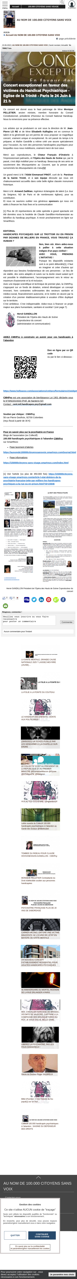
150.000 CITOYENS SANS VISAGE (43, 7)
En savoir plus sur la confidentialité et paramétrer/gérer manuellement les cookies (30, 1247)
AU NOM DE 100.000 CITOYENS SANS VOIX (30, 45)
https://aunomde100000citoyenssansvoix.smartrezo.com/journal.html (39, 452)
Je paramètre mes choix (62, 1274)
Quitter (15, 1235)
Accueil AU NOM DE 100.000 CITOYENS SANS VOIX (31, 35)
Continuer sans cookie (42, 1235)
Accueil (15, 7)
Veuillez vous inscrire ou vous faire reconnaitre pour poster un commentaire (29, 620)
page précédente (66, 38)
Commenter (67, 622)
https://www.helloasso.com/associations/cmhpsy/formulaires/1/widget (40, 391)
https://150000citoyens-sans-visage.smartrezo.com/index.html (35, 462)
